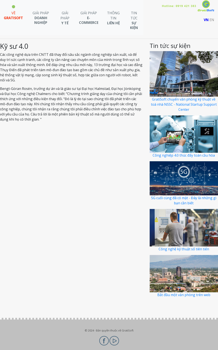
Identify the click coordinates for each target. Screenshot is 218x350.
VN (206, 19)
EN (211, 19)
